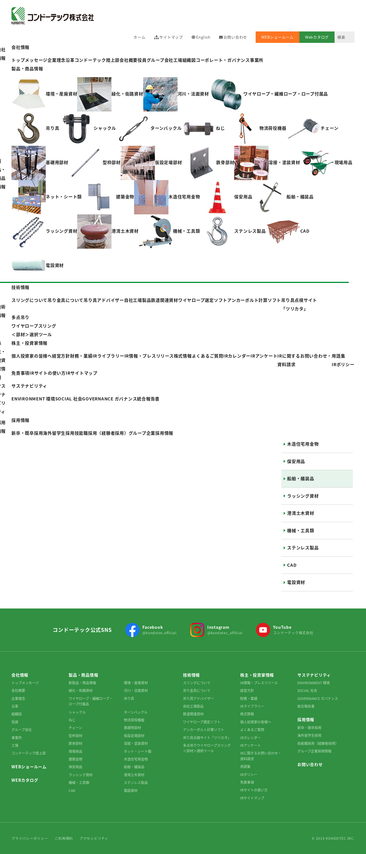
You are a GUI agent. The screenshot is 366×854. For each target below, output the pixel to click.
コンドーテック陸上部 (28, 753)
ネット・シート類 (137, 751)
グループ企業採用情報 (314, 751)
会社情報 (20, 47)
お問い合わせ (235, 37)
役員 (142, 60)
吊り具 (129, 698)
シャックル (77, 712)
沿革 (14, 706)
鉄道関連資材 (193, 714)
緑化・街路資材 (81, 690)
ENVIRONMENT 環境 (313, 682)
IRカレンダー (236, 356)
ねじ (72, 720)
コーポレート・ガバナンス (223, 60)
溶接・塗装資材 (136, 743)
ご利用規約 (64, 838)
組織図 (189, 60)
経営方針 (247, 690)
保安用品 (296, 461)
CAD (292, 565)
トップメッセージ (25, 682)
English (203, 37)
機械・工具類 (300, 530)
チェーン (75, 727)
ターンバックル (136, 712)
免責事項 (20, 373)
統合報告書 (306, 706)
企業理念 (18, 698)
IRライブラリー (252, 706)
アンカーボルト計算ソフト (203, 729)
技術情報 (20, 287)
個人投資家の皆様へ (255, 722)
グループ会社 (160, 60)
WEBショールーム (277, 37)
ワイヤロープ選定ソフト (201, 722)
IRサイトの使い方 (47, 373)
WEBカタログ (24, 780)
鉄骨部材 (75, 743)
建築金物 (75, 759)
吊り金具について (196, 690)
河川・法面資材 (136, 690)
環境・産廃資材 (136, 682)
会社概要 (129, 60)
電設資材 (296, 582)
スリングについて (196, 682)
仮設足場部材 (134, 735)
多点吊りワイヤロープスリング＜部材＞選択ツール (207, 748)
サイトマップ (171, 37)
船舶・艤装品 (300, 478)
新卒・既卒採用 (309, 727)
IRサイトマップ (82, 373)
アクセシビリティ (94, 838)
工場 (177, 60)
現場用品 (75, 751)
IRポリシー (343, 364)
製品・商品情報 (27, 68)
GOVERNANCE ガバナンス (317, 698)
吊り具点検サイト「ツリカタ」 (207, 737)
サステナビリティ (29, 386)
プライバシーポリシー (29, 838)
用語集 (338, 356)
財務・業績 (248, 698)
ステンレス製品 (303, 547)
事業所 (256, 60)
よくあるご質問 (207, 356)
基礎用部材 (132, 727)
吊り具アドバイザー (198, 698)
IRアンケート (263, 356)
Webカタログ (317, 37)
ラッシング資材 (303, 496)
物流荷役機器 (134, 720)
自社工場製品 (193, 706)
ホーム (139, 37)
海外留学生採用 (309, 735)
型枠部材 (75, 735)
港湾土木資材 (300, 513)
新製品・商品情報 (82, 682)
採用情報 (20, 420)
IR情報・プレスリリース (149, 356)
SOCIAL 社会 (307, 690)
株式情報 (183, 356)
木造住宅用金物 (303, 444)
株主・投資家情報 (29, 343)
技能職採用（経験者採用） (318, 743)
